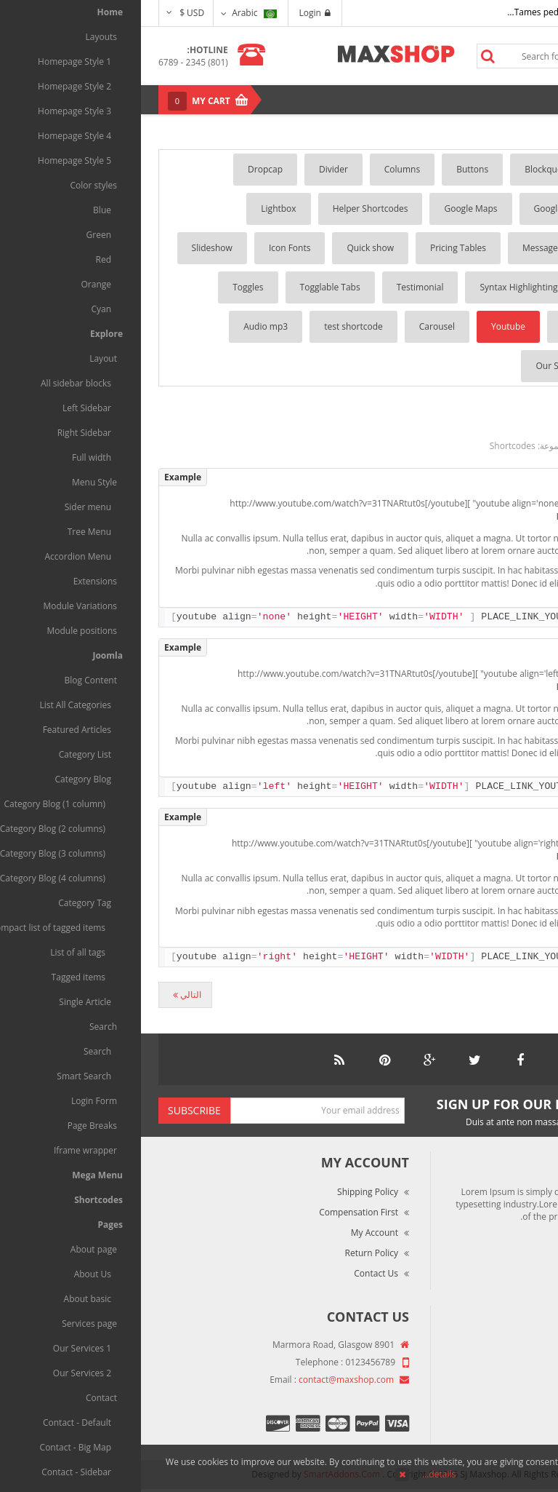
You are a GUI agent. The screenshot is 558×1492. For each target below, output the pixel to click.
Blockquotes (409, 169)
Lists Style (491, 248)
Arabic (113, 13)
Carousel (296, 326)
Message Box (407, 248)
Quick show (229, 248)
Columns (261, 169)
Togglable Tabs (189, 287)
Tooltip (496, 326)
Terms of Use (502, 1387)
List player (490, 366)
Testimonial (279, 287)
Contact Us (235, 1273)
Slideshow (71, 248)
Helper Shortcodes (229, 208)
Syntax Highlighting (377, 287)
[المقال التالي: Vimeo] (44, 995)
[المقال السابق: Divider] (511, 995)
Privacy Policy (502, 1407)
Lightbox (137, 208)
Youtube (367, 326)
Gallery (496, 208)
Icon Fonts (149, 248)
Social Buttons (482, 287)
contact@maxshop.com (205, 1379)
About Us (511, 1346)
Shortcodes (372, 446)
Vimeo (433, 326)
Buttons (331, 169)
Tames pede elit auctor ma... (423, 12)
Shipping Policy (226, 1192)
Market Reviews (498, 1366)
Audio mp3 (124, 326)
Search (346, 56)
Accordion (490, 169)
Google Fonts (419, 208)
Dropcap (124, 169)
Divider (192, 169)
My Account (233, 1232)
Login (174, 13)
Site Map (512, 1427)
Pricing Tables (317, 248)
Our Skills (413, 366)
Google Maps (329, 208)
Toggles (107, 287)
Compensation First (217, 1212)
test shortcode (212, 326)
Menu (509, 99)
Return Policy (230, 1253)
